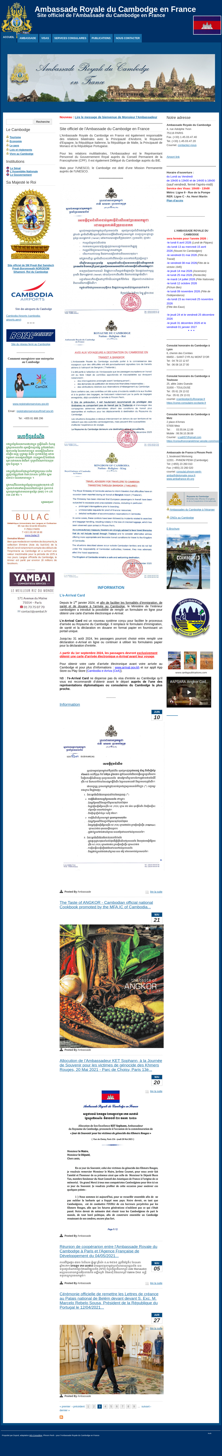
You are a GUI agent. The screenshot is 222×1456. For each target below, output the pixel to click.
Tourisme (15, 137)
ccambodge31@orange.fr (190, 399)
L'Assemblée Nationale (24, 171)
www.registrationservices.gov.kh (31, 403)
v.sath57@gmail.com (189, 437)
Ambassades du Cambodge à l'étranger (192, 509)
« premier (65, 1406)
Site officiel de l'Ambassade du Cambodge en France (101, 15)
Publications (101, 38)
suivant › (146, 1406)
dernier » (65, 1410)
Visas (45, 38)
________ (172, 714)
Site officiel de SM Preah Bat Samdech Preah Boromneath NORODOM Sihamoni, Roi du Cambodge (31, 268)
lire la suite (156, 891)
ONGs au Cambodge (181, 517)
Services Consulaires (70, 38)
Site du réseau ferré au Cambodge (30, 344)
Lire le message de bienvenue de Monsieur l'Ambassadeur (116, 117)
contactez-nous (187, 145)
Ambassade (28, 38)
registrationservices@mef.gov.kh (35, 411)
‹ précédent (78, 1406)
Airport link (173, 156)
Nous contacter (128, 38)
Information (70, 704)
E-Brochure (173, 528)
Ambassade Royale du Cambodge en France (115, 9)
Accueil (8, 37)
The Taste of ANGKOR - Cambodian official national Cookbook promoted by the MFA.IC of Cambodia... (106, 904)
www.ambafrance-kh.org (180, 478)
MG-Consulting (36, 1435)
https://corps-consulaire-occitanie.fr (186, 402)
